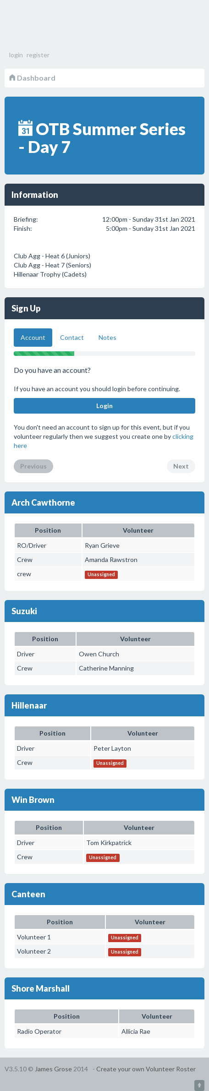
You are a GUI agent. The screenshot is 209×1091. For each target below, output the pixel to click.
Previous (33, 466)
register (38, 55)
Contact (72, 337)
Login (104, 405)
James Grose (53, 1069)
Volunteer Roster (55, 27)
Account (33, 337)
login (16, 55)
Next (181, 466)
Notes (107, 337)
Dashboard (32, 77)
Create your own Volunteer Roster (146, 1069)
